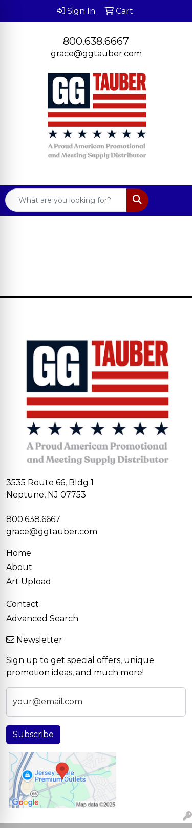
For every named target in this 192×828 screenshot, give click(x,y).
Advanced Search (42, 618)
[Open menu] (171, 200)
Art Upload (28, 581)
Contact (22, 604)
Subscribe (33, 734)
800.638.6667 (96, 41)
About (19, 567)
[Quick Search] (66, 200)
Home (18, 553)
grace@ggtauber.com (96, 53)
